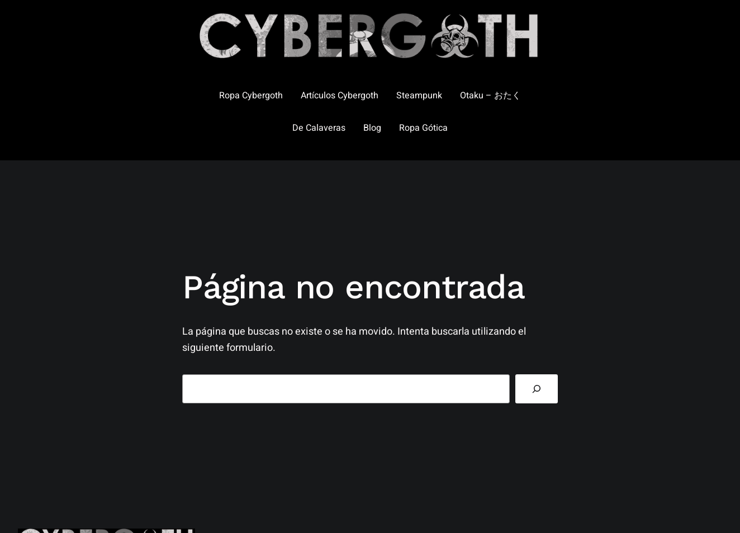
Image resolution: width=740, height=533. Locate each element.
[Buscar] (536, 388)
